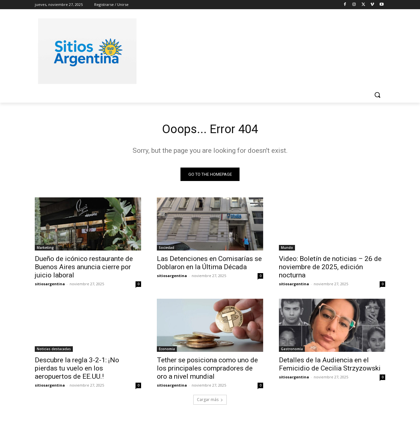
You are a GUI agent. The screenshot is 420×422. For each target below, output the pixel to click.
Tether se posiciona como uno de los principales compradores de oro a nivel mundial (207, 370)
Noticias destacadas (54, 350)
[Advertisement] (259, 50)
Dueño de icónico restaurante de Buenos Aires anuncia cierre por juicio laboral (84, 268)
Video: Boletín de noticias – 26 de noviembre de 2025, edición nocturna (330, 268)
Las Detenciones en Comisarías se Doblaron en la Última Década (209, 264)
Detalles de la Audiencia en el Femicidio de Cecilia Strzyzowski (330, 366)
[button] (377, 95)
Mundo (287, 249)
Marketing (45, 249)
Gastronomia (292, 350)
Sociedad (166, 249)
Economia (167, 350)
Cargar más (210, 401)
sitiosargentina (50, 285)
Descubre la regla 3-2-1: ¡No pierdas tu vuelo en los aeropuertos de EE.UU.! (77, 370)
